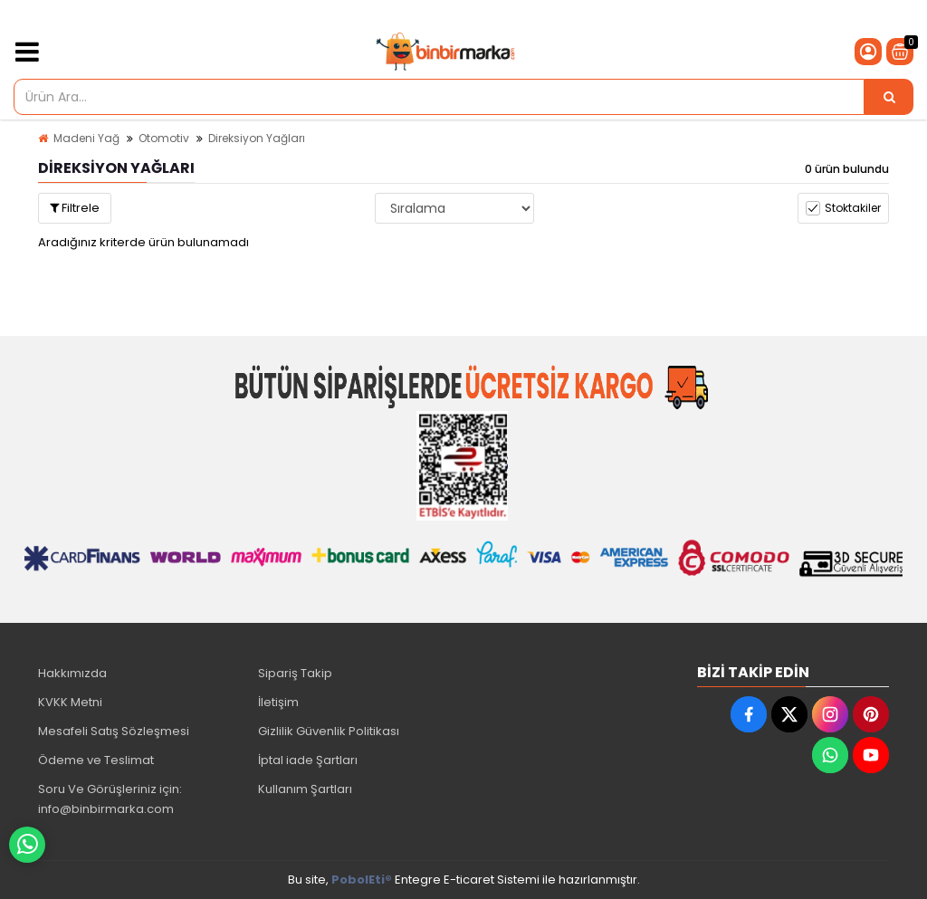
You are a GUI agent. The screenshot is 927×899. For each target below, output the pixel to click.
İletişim (278, 702)
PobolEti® (361, 879)
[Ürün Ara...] (889, 97)
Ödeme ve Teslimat (96, 760)
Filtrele (75, 207)
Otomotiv (164, 138)
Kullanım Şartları (305, 789)
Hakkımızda (72, 673)
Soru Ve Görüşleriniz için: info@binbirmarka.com (110, 799)
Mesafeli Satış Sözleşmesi (113, 731)
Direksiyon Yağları (256, 138)
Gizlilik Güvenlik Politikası (328, 731)
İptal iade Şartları (308, 760)
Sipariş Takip (295, 673)
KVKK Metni (70, 702)
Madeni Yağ (86, 138)
